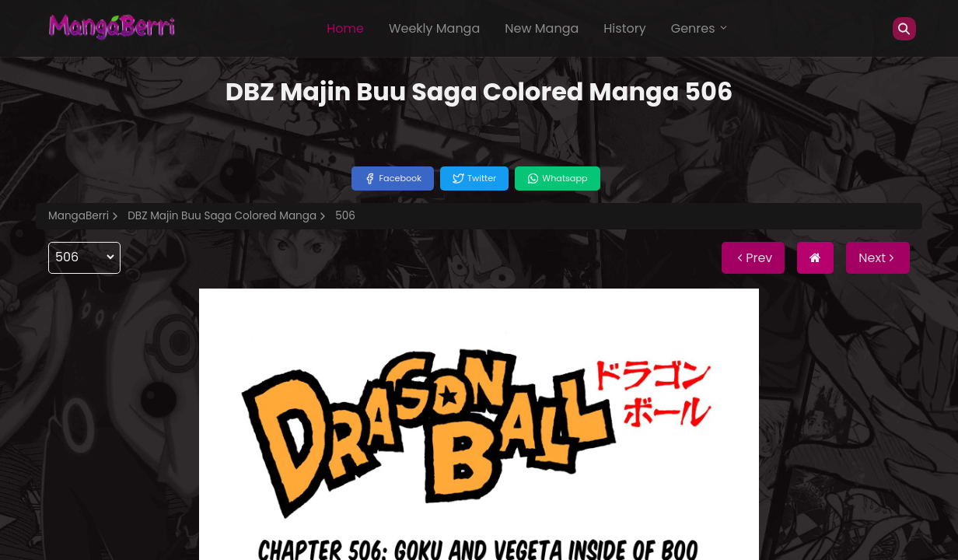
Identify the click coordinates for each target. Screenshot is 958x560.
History (624, 28)
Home (345, 28)
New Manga (542, 28)
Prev (753, 258)
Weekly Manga (434, 28)
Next (878, 258)
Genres (700, 28)
